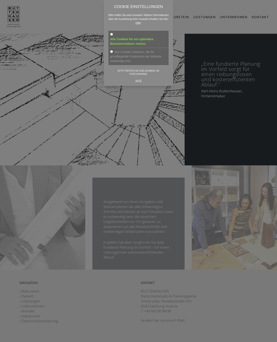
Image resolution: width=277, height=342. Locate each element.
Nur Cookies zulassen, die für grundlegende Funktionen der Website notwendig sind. (135, 56)
